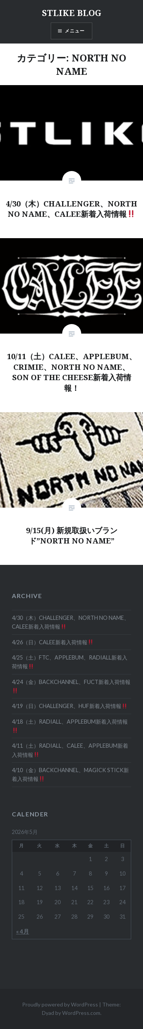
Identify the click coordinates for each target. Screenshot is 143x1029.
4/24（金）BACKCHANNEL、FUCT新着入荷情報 (71, 686)
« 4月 (22, 931)
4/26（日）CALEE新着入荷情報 (52, 642)
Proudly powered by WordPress (60, 1004)
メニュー (75, 31)
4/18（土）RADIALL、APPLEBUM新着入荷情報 (70, 725)
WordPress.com (81, 1013)
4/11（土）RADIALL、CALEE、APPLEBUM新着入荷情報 (70, 750)
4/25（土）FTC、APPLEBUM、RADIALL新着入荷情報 (69, 661)
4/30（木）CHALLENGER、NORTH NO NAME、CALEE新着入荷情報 (70, 622)
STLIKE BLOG (71, 12)
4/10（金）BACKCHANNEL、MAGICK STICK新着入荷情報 (70, 774)
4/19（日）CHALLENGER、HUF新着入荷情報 (69, 706)
